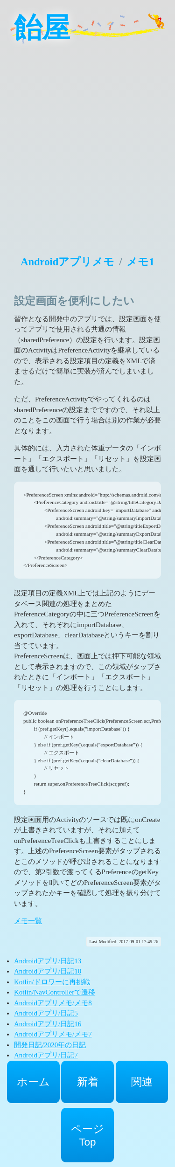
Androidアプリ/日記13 (47, 961)
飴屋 (42, 28)
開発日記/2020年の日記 (50, 1045)
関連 (142, 1082)
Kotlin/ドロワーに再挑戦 (52, 982)
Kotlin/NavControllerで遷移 (54, 992)
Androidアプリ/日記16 (47, 1024)
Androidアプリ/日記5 (46, 1013)
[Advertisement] (87, 143)
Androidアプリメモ (67, 262)
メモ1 (140, 262)
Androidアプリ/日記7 (46, 1055)
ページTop (87, 1135)
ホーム (33, 1082)
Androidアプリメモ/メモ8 (53, 1003)
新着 (87, 1082)
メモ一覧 (28, 921)
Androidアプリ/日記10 (47, 971)
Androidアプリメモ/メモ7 (53, 1034)
